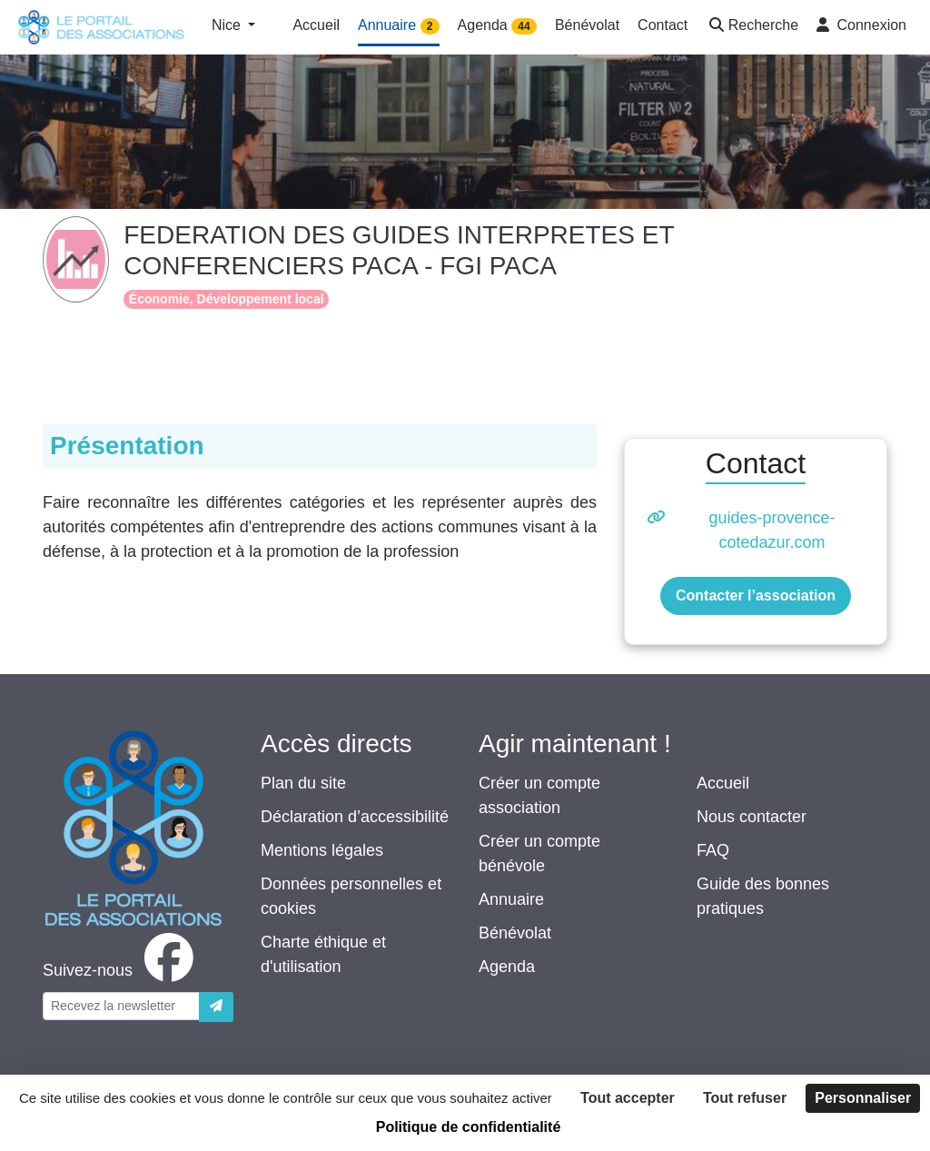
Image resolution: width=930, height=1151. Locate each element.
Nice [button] (228, 25)
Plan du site (303, 783)
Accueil (723, 783)
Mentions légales (322, 850)
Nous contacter (751, 817)
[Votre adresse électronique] (121, 1006)
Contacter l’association (756, 595)
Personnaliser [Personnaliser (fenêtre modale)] (863, 1098)
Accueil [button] (316, 25)
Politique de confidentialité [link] (468, 1127)
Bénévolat (515, 933)
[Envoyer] (216, 1007)
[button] (752, 26)
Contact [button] (663, 25)
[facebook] (122, 970)
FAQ (713, 850)
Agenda (507, 967)
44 (523, 26)
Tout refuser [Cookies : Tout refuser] (745, 1098)
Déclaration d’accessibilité (355, 817)
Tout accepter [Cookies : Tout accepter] (627, 1098)
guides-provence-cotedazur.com (771, 530)
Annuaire (511, 899)
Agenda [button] (497, 26)
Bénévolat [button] (587, 25)
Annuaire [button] (399, 26)
